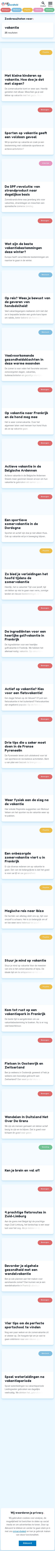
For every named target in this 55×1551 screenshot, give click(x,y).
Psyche (27, 10)
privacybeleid (19, 1531)
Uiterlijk (38, 10)
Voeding (49, 10)
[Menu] (50, 4)
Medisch (16, 10)
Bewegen (6, 10)
